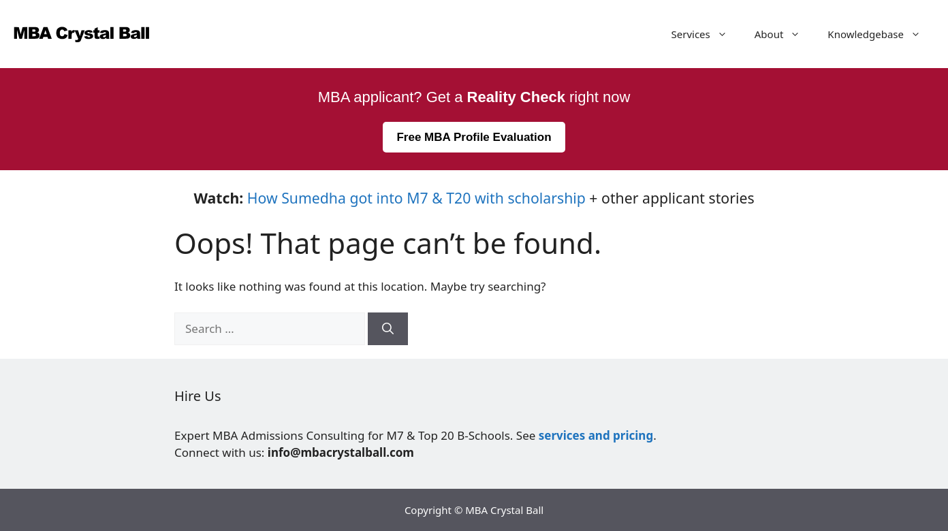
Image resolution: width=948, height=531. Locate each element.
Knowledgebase (880, 34)
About (785, 34)
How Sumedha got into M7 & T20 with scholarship (416, 198)
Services (706, 34)
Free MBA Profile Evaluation (473, 137)
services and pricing (596, 435)
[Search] (388, 328)
